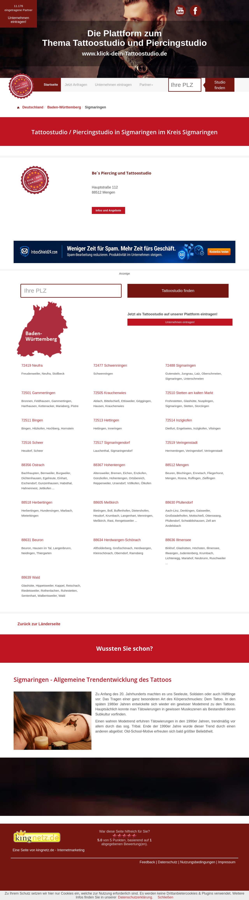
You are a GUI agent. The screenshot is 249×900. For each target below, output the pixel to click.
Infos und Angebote (108, 210)
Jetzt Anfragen (76, 85)
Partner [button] (146, 85)
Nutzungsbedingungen (197, 862)
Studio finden (219, 85)
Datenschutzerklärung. (135, 897)
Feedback (147, 862)
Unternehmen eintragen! (180, 322)
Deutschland (30, 107)
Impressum (226, 862)
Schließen (165, 897)
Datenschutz (167, 862)
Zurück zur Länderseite (39, 624)
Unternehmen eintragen (113, 85)
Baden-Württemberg (64, 107)
